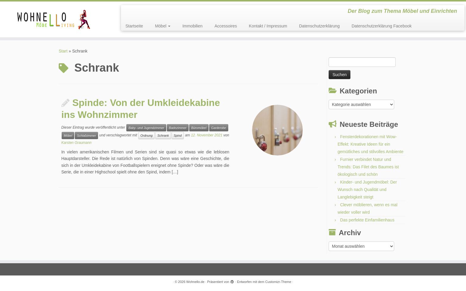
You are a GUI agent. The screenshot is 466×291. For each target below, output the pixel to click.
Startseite (134, 26)
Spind (178, 135)
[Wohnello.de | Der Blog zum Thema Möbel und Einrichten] (54, 19)
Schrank (163, 135)
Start (63, 51)
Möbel (162, 26)
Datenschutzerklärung (319, 26)
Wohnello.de (195, 282)
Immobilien (192, 26)
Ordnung (146, 135)
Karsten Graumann (76, 143)
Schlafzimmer (86, 135)
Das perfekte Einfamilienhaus (367, 220)
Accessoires (226, 26)
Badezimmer (178, 128)
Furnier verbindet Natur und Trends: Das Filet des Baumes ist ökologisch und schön (368, 167)
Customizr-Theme (278, 282)
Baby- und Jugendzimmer (146, 128)
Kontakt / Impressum (268, 26)
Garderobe (218, 128)
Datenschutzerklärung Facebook (382, 26)
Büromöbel (198, 128)
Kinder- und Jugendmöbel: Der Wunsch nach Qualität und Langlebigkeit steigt (367, 189)
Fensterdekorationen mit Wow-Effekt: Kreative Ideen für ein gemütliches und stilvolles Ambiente (370, 144)
